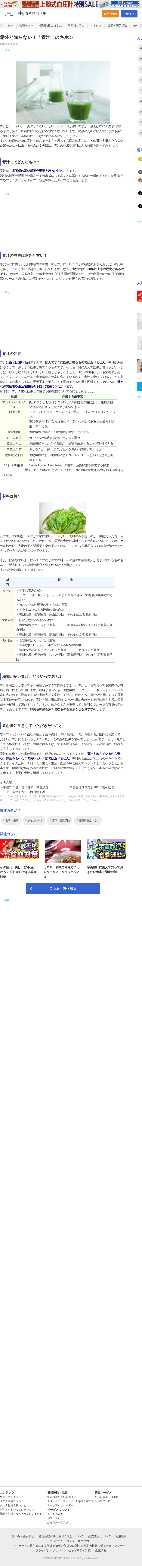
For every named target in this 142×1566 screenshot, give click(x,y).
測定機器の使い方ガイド (61, 1496)
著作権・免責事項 (23, 1536)
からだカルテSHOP (106, 1496)
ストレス (96, 35)
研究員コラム (76, 35)
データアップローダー (60, 1505)
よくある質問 (55, 1514)
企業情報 (100, 1550)
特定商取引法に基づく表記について (61, 1536)
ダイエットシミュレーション (17, 1509)
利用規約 (121, 1536)
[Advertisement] (63, 63)
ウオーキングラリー (12, 1496)
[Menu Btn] (9, 13)
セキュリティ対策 (79, 1550)
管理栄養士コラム (50, 35)
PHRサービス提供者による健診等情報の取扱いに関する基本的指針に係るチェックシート (69, 1545)
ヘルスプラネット (105, 1501)
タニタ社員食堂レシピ (13, 1505)
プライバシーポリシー (50, 1550)
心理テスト (26, 35)
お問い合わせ (110, 13)
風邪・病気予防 (117, 35)
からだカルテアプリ (59, 1522)
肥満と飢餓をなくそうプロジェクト (21, 1513)
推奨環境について (99, 1536)
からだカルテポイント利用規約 (69, 1541)
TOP (11, 35)
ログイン (129, 13)
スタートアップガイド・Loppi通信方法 (70, 1501)
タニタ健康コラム (10, 1501)
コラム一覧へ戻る (62, 898)
